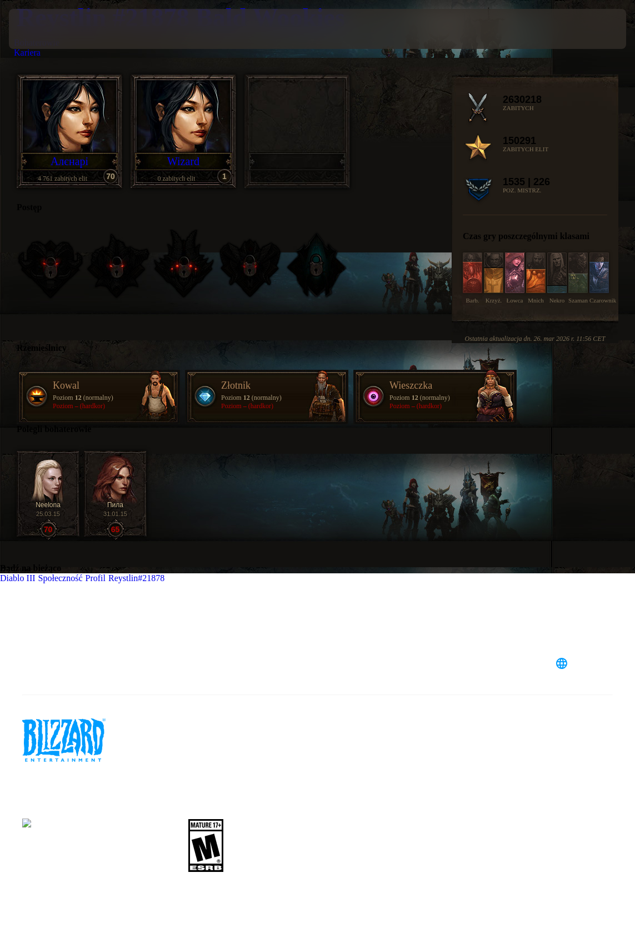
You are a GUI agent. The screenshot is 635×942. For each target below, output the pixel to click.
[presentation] (42, 29)
